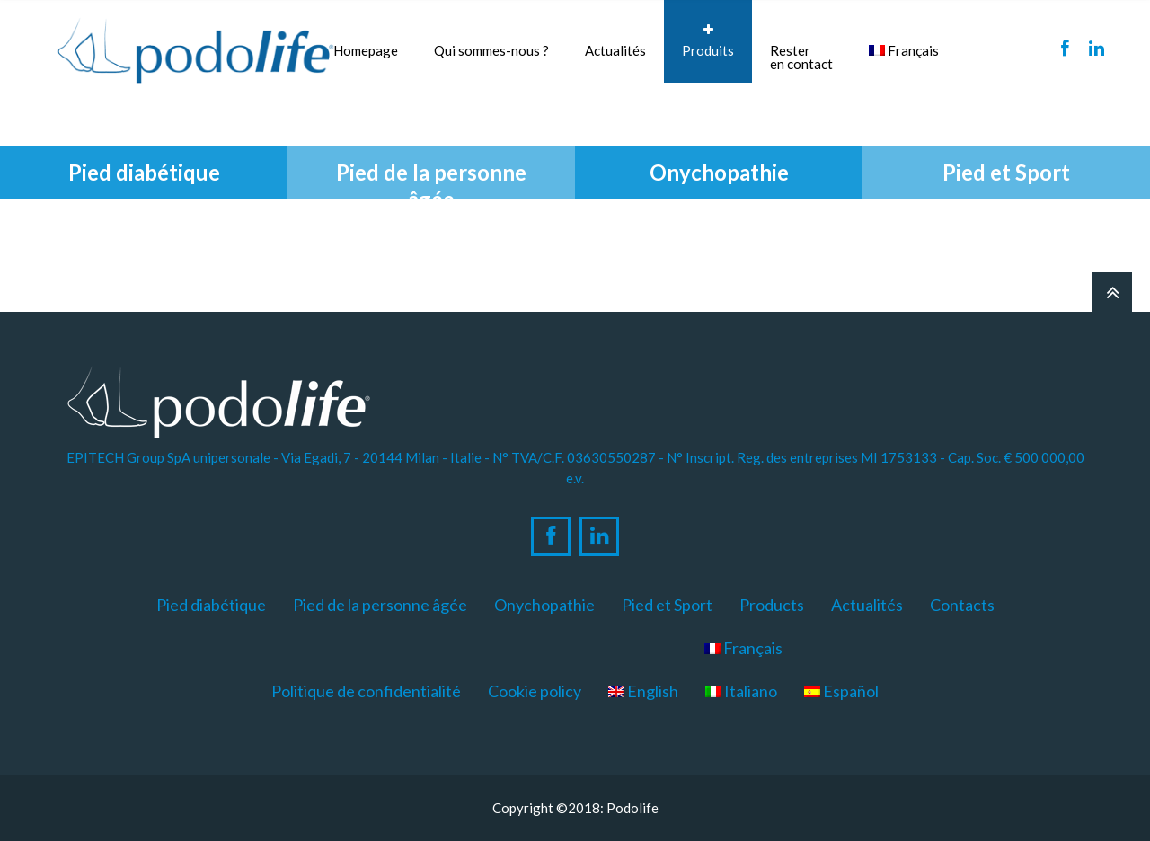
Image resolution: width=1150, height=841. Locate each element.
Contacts (962, 605)
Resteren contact (801, 57)
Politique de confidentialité (366, 691)
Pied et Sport (667, 605)
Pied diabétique (211, 605)
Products (771, 605)
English (643, 691)
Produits (708, 40)
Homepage (365, 50)
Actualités (615, 50)
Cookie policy (534, 691)
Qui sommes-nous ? (491, 40)
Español (841, 691)
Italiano (741, 691)
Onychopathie (544, 605)
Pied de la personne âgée (380, 605)
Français (904, 50)
